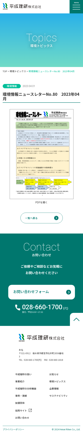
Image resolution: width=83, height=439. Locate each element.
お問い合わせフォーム (31, 291)
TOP (5, 71)
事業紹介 (20, 381)
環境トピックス (18, 71)
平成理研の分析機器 (25, 388)
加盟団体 (20, 403)
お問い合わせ (22, 417)
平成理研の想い (23, 374)
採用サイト (21, 410)
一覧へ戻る (31, 218)
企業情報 (54, 388)
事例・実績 (21, 396)
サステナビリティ (58, 396)
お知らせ (54, 374)
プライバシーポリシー (13, 429)
